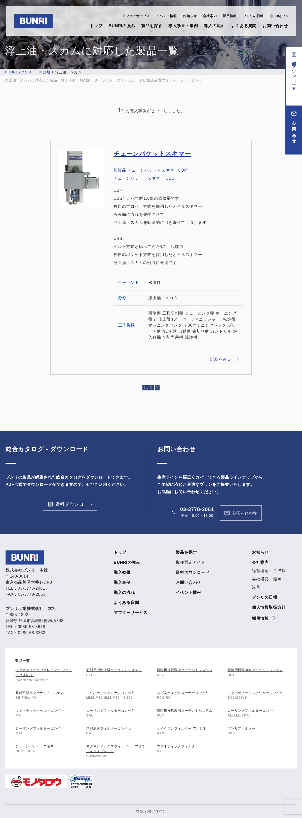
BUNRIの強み (122, 26)
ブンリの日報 (253, 16)
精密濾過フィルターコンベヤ (108, 728)
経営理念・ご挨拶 (269, 571)
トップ (96, 26)
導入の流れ (214, 26)
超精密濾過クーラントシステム (40, 693)
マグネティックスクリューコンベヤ (255, 693)
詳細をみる (220, 359)
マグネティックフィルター (178, 746)
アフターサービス (136, 16)
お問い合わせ (275, 26)
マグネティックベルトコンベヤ (40, 710)
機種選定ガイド (190, 562)
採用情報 (230, 16)
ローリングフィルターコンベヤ (110, 710)
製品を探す (151, 26)
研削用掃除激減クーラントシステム (114, 670)
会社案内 (210, 16)
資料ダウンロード (294, 74)
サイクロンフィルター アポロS (181, 728)
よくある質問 (243, 26)
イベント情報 (166, 16)
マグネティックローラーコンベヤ (183, 693)
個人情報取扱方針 (269, 607)
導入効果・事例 (183, 26)
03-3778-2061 (197, 509)
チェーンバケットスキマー (152, 153)
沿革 (256, 587)
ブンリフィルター (241, 728)
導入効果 (122, 573)
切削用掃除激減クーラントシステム (184, 710)
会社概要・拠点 (267, 579)
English (281, 16)
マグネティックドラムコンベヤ (110, 693)
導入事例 (122, 583)
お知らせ (190, 16)
